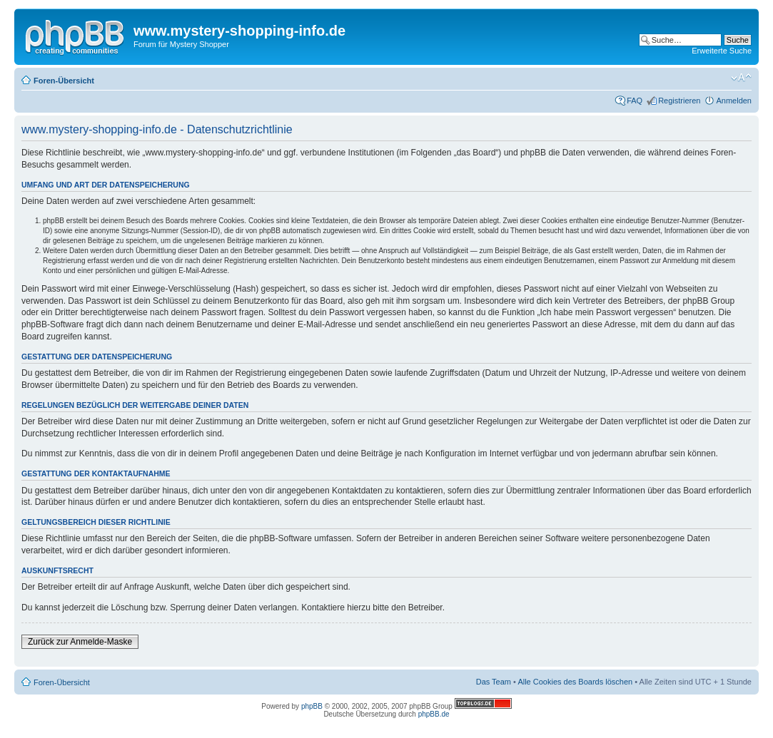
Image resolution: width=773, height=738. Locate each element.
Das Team (493, 681)
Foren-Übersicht (64, 80)
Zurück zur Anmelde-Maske (80, 642)
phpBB (312, 706)
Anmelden (734, 100)
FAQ (634, 100)
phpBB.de (434, 714)
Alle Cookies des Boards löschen (574, 681)
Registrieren (679, 100)
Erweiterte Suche (722, 50)
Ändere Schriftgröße (741, 77)
